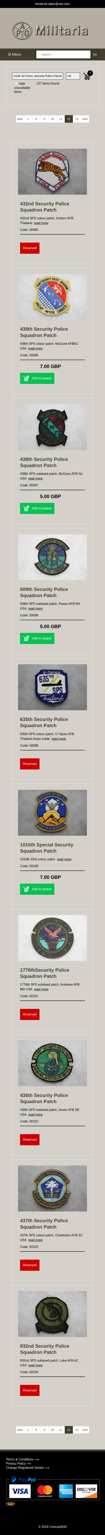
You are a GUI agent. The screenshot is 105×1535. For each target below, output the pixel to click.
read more (41, 223)
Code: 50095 (29, 229)
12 (68, 118)
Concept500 (57, 1526)
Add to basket (37, 378)
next (85, 118)
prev (20, 118)
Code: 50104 (29, 1372)
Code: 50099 (29, 745)
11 (60, 118)
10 (52, 118)
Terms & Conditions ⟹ (22, 1459)
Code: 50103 (29, 1246)
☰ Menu (14, 54)
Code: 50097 (29, 485)
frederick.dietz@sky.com (52, 4)
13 (77, 118)
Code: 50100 (29, 866)
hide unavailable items (22, 88)
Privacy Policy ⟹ (18, 1463)
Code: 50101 (29, 996)
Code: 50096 (29, 355)
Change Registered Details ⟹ (27, 1467)
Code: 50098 (29, 615)
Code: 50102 (29, 1121)
